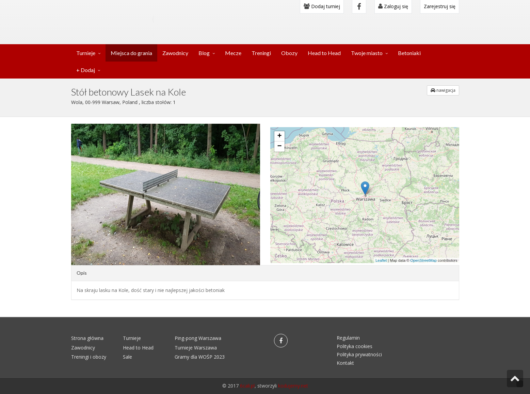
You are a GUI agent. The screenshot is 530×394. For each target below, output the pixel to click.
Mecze (233, 53)
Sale (127, 357)
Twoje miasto (367, 53)
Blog (204, 53)
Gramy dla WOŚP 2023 (200, 357)
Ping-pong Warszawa (198, 338)
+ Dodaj (85, 70)
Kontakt (345, 363)
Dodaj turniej (322, 6)
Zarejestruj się (439, 6)
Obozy (289, 53)
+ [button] (279, 136)
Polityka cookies (354, 346)
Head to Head (324, 53)
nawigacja (443, 90)
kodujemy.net (293, 385)
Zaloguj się (393, 6)
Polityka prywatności (359, 354)
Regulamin (348, 338)
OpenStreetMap (423, 260)
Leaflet (381, 260)
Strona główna (87, 338)
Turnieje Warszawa (196, 347)
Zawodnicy (175, 53)
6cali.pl (247, 385)
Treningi (261, 53)
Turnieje (85, 53)
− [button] (279, 146)
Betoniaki (409, 53)
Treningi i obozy (88, 357)
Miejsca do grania (131, 53)
